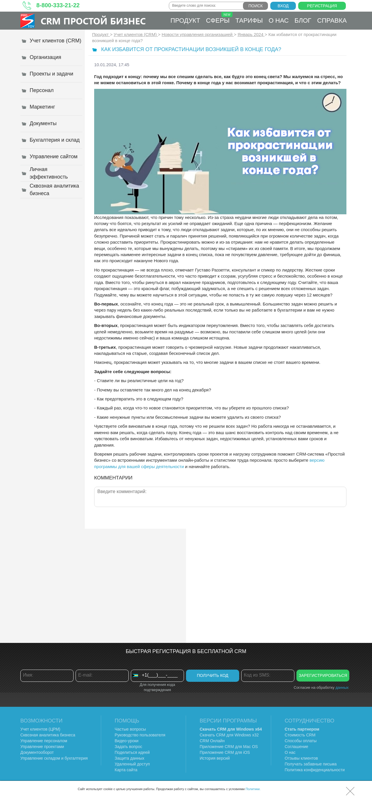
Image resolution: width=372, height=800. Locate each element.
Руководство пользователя (140, 735)
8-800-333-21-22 (58, 5)
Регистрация (322, 5)
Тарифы (249, 20)
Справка (332, 20)
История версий (215, 758)
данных (341, 687)
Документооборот (37, 752)
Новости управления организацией (198, 34)
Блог (302, 20)
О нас (279, 20)
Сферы (219, 18)
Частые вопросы (130, 729)
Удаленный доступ (132, 764)
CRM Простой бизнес (93, 21)
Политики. (253, 789)
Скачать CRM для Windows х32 (229, 735)
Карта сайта (126, 769)
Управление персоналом (43, 740)
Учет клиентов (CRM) (136, 34)
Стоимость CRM (300, 735)
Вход (283, 5)
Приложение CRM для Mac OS (229, 746)
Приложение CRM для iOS (225, 752)
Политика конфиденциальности (315, 769)
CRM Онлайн (212, 740)
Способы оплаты (301, 740)
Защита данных (129, 758)
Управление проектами (42, 746)
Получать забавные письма (311, 764)
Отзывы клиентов (301, 758)
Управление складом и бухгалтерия (54, 758)
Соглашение (296, 746)
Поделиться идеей (132, 752)
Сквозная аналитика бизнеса (47, 735)
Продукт (185, 20)
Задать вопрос (128, 746)
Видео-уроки (127, 740)
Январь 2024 (250, 34)
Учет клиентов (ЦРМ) (40, 729)
